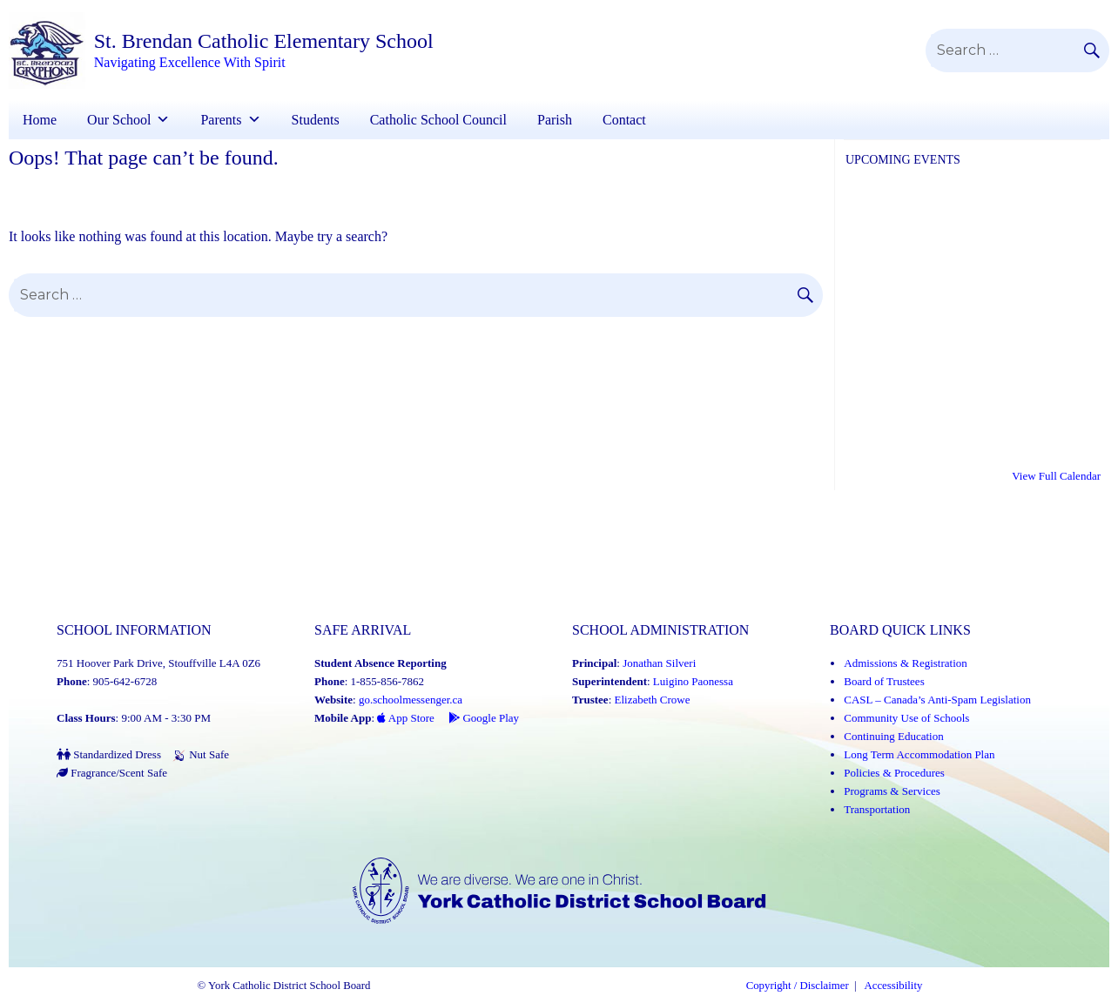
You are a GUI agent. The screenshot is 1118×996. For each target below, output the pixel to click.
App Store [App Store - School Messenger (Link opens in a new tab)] (405, 717)
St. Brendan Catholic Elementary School (264, 41)
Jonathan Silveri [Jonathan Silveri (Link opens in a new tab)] (659, 663)
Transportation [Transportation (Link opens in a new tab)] (877, 809)
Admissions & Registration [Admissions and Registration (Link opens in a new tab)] (905, 663)
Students (316, 119)
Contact (624, 119)
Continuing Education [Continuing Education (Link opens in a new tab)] (893, 736)
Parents (220, 119)
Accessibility (894, 985)
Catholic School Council (438, 119)
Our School (119, 119)
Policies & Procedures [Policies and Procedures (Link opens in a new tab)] (894, 772)
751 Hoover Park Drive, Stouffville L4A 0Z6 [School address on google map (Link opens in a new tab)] (158, 663)
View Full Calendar (1056, 475)
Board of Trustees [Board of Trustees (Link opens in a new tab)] (884, 681)
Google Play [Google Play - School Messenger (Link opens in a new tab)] (483, 717)
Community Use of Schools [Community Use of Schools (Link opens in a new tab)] (906, 717)
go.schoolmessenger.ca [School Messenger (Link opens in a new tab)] (410, 699)
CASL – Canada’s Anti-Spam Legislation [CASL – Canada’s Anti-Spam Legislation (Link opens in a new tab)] (937, 699)
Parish (554, 119)
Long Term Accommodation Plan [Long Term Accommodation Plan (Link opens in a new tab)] (919, 754)
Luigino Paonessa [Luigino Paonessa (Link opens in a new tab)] (693, 681)
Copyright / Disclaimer (797, 985)
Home (40, 119)
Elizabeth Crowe (652, 699)
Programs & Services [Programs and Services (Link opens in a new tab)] (892, 790)
